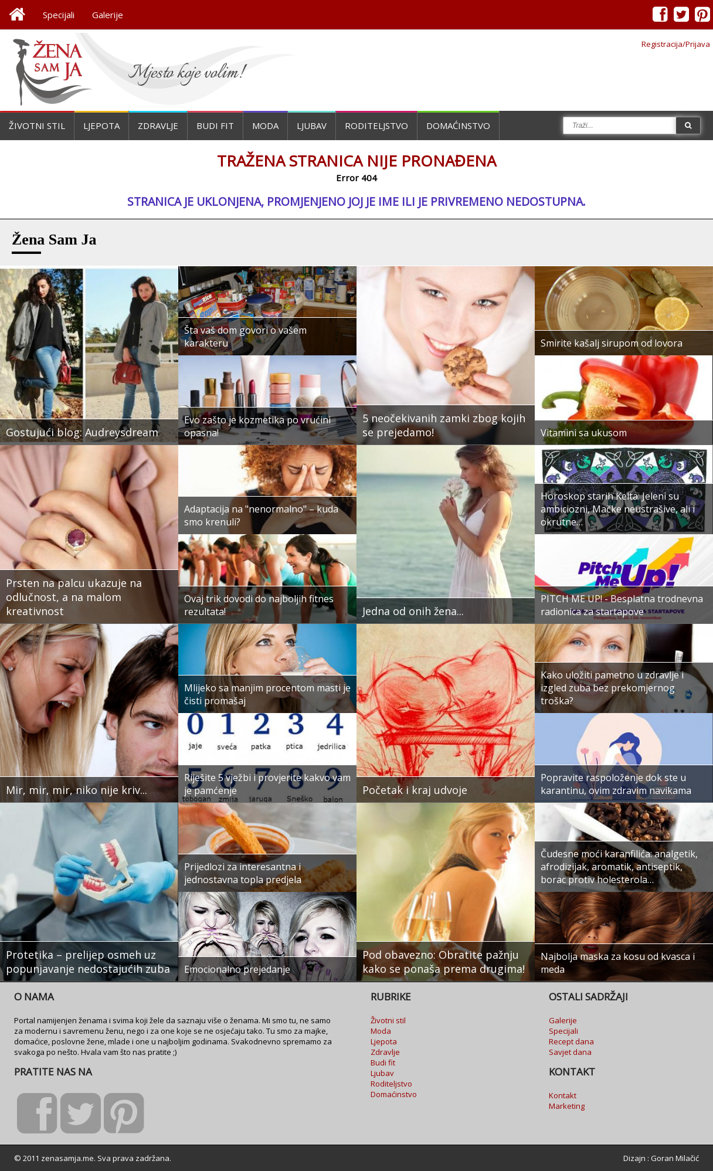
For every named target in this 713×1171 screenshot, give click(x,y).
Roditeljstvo (376, 125)
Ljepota (101, 125)
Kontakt (562, 1095)
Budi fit (215, 125)
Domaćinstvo (458, 125)
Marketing (567, 1106)
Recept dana (571, 1041)
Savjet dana (570, 1052)
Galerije (107, 15)
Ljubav (312, 125)
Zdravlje (158, 125)
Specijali (58, 15)
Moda (265, 125)
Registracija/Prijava (675, 44)
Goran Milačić (675, 1158)
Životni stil (37, 125)
